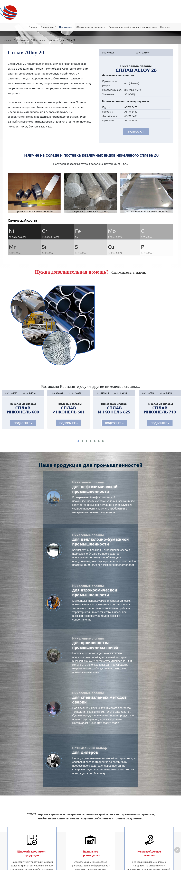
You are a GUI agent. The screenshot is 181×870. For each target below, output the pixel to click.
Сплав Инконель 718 (160, 410)
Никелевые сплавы (44, 39)
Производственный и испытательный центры (133, 13)
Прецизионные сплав (67, 811)
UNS (104, 52)
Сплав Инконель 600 (23, 410)
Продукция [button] (65, 13)
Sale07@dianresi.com (149, 803)
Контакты (165, 13)
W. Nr (138, 52)
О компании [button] (47, 13)
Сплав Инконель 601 (68, 410)
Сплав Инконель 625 (114, 410)
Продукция (22, 39)
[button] (78, 442)
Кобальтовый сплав (66, 825)
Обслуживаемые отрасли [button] (89, 13)
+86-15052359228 (163, 790)
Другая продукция (66, 818)
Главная (33, 13)
